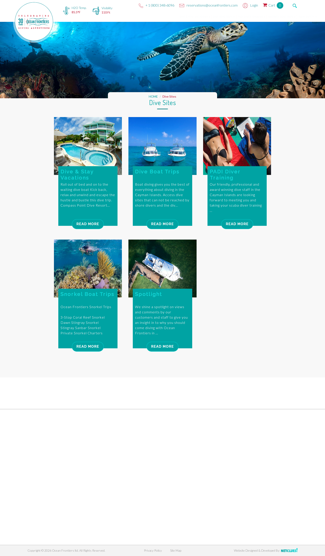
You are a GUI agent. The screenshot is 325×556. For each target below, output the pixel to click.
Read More (87, 224)
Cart (273, 5)
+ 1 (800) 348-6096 (156, 5)
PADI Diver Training (232, 16)
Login (250, 5)
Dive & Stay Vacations (175, 16)
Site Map (175, 550)
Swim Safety (288, 16)
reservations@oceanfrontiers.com (208, 5)
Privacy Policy (153, 550)
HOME (153, 96)
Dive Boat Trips (205, 16)
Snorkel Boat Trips (262, 16)
